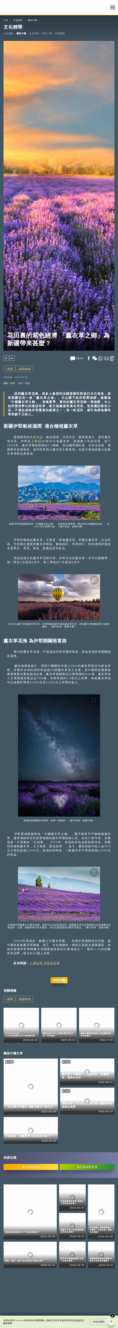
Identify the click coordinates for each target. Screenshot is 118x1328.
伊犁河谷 (36, 437)
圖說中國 (32, 20)
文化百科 (34, 33)
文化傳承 (8, 33)
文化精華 (18, 20)
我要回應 (59, 980)
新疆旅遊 (25, 368)
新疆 (10, 368)
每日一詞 (47, 33)
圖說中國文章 (13, 1053)
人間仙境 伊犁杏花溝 (45, 963)
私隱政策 (78, 1320)
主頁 (6, 20)
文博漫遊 (60, 33)
